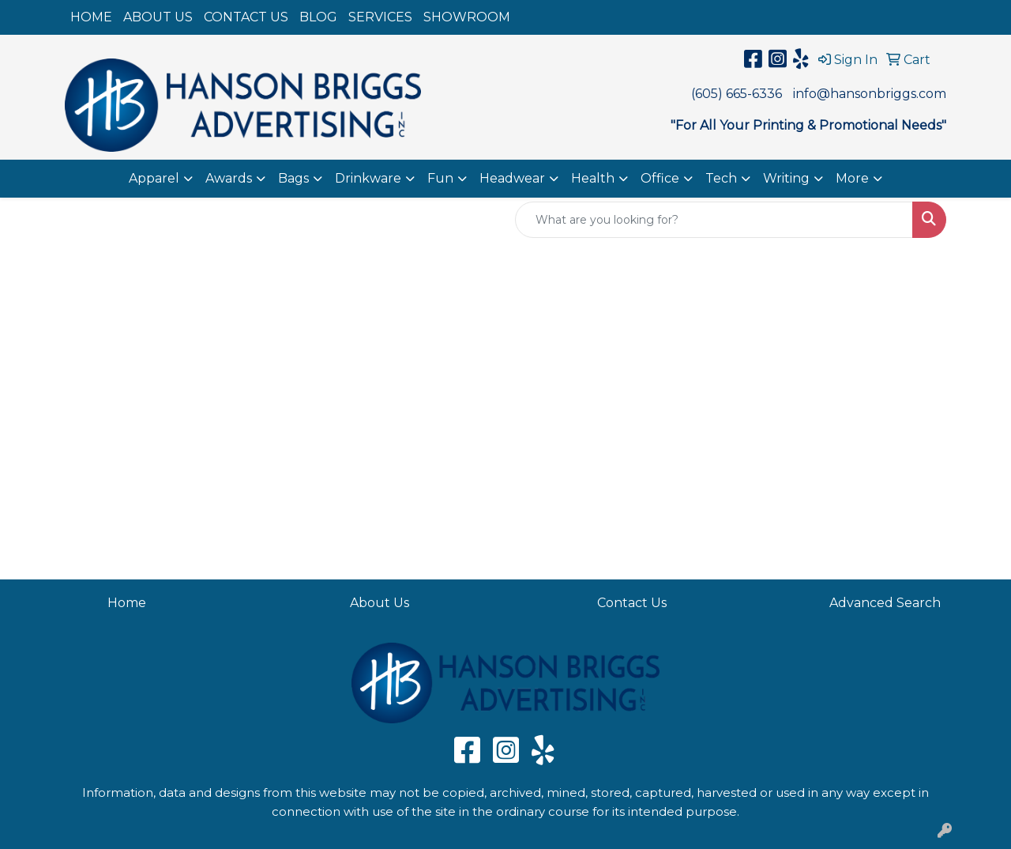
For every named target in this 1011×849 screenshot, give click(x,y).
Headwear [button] (512, 178)
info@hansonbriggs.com (869, 93)
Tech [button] (721, 178)
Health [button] (592, 178)
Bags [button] (293, 178)
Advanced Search (885, 602)
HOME (91, 17)
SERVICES (380, 17)
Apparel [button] (154, 178)
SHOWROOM (466, 17)
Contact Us (632, 602)
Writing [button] (786, 178)
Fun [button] (440, 178)
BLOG (318, 17)
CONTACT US (246, 17)
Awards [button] (228, 178)
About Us (379, 602)
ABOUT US (158, 17)
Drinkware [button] (368, 178)
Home (126, 602)
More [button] (852, 178)
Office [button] (660, 178)
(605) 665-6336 (736, 93)
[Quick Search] (714, 220)
